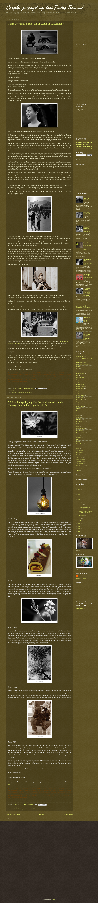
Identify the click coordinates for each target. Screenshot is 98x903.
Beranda (41, 814)
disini (9, 784)
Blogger (53, 899)
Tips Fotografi (79, 463)
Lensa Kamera (79, 430)
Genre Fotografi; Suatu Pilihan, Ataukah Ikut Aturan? (36, 23)
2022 (79, 497)
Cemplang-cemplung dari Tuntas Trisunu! (44, 8)
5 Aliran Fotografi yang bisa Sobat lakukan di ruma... (85, 512)
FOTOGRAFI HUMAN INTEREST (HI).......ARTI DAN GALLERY (87, 229)
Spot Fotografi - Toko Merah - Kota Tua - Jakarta (87, 276)
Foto (77, 375)
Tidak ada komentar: (29, 388)
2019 (79, 523)
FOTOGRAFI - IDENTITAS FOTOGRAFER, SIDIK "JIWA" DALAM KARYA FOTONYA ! (87, 292)
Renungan (78, 437)
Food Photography (80, 373)
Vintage (78, 470)
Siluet (77, 448)
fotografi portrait (80, 404)
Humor (77, 412)
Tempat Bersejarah (80, 461)
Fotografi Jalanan (80, 388)
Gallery (78, 408)
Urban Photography (80, 465)
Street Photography (80, 454)
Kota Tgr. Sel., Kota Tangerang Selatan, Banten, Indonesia (25, 808)
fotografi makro (79, 397)
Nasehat (78, 435)
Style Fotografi (79, 457)
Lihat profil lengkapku (81, 578)
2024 (79, 492)
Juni (80, 520)
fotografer (78, 379)
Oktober (81, 504)
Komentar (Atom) (16, 817)
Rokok (77, 439)
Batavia (78, 366)
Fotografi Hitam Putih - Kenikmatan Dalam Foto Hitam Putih (87, 262)
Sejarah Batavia (79, 443)
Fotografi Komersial (80, 393)
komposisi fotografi (80, 428)
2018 (79, 526)
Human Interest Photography (82, 410)
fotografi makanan (80, 395)
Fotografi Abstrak (80, 384)
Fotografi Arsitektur (80, 386)
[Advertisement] (84, 75)
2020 (79, 502)
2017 (79, 528)
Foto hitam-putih (80, 377)
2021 (79, 499)
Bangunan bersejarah (81, 362)
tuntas (79, 576)
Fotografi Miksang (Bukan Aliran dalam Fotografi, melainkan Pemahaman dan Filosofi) (87, 246)
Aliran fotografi (14, 807)
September (81, 515)
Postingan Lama (68, 814)
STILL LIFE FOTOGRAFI (86, 213)
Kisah (77, 426)
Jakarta (77, 415)
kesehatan (78, 424)
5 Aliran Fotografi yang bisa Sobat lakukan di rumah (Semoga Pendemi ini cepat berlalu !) (35, 403)
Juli (80, 518)
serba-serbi (78, 446)
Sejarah (78, 441)
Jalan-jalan (78, 417)
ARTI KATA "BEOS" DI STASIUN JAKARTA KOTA (87, 199)
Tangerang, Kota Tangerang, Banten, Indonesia (22, 392)
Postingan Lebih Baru (13, 814)
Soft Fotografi (79, 450)
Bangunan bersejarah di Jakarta (83, 364)
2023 (79, 494)
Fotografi (13, 390)
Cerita (77, 368)
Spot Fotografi (79, 452)
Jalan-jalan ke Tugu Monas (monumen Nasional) (86, 319)
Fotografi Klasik (80, 390)
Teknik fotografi (80, 459)
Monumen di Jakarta (81, 432)
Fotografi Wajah (80, 406)
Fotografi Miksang (80, 399)
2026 (79, 487)
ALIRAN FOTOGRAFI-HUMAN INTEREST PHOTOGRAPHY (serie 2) (87, 336)
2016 (79, 531)
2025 (79, 489)
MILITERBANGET (80, 608)
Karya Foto (78, 419)
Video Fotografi (79, 468)
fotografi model (79, 401)
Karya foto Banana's (80, 421)
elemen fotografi (80, 371)
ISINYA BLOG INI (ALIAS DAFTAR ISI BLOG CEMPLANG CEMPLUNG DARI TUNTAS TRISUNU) (84, 307)
